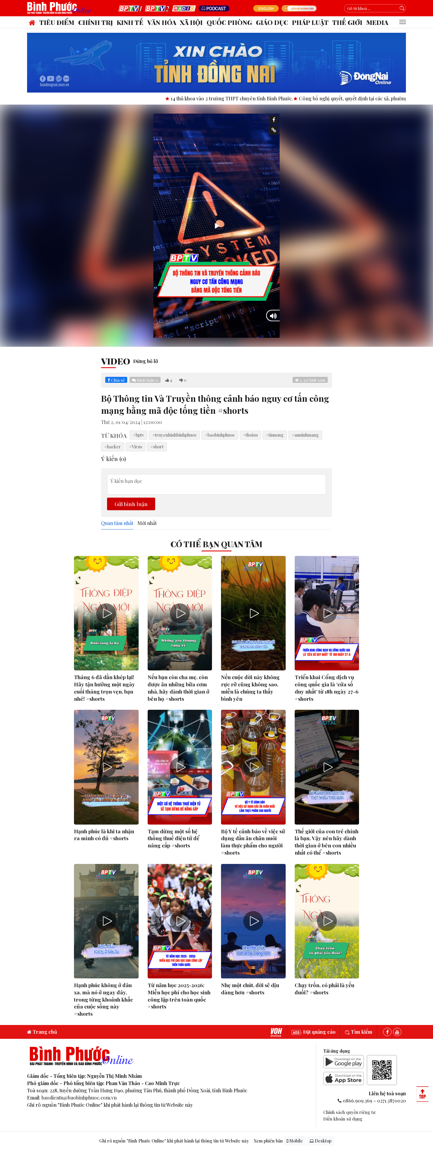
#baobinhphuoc (220, 435)
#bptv (138, 435)
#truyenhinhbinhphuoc (174, 435)
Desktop (320, 1141)
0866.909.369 (357, 1100)
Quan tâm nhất (117, 523)
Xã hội (191, 22)
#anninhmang (305, 435)
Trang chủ (42, 1032)
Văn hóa (161, 22)
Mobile (295, 1141)
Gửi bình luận (131, 503)
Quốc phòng (229, 22)
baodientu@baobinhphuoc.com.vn (79, 1097)
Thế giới (347, 22)
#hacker (112, 447)
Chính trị (95, 22)
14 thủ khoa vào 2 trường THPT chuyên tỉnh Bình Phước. (244, 98)
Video (115, 361)
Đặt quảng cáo (314, 1032)
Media (377, 22)
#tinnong (275, 435)
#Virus (135, 447)
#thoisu (250, 435)
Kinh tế (130, 22)
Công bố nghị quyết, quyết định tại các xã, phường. (366, 98)
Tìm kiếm (358, 1032)
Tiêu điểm (56, 22)
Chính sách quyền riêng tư (349, 1112)
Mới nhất (147, 523)
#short (157, 447)
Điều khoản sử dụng (342, 1119)
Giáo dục (272, 22)
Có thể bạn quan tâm (216, 544)
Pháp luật (310, 22)
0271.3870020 (391, 1100)
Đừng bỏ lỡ (145, 361)
